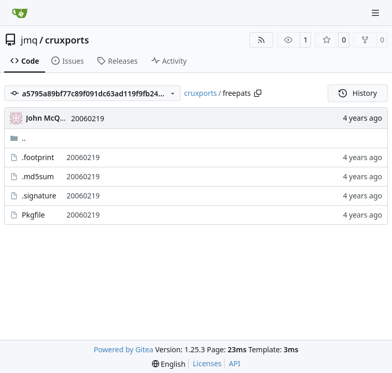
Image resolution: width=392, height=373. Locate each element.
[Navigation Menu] (376, 12)
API (234, 363)
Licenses (207, 363)
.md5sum (38, 176)
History (358, 93)
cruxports (67, 40)
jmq (29, 40)
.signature (39, 195)
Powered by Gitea (123, 349)
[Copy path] (257, 93)
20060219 (87, 118)
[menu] (169, 364)
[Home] (19, 13)
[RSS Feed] (261, 40)
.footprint (38, 157)
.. (18, 138)
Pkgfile (33, 215)
